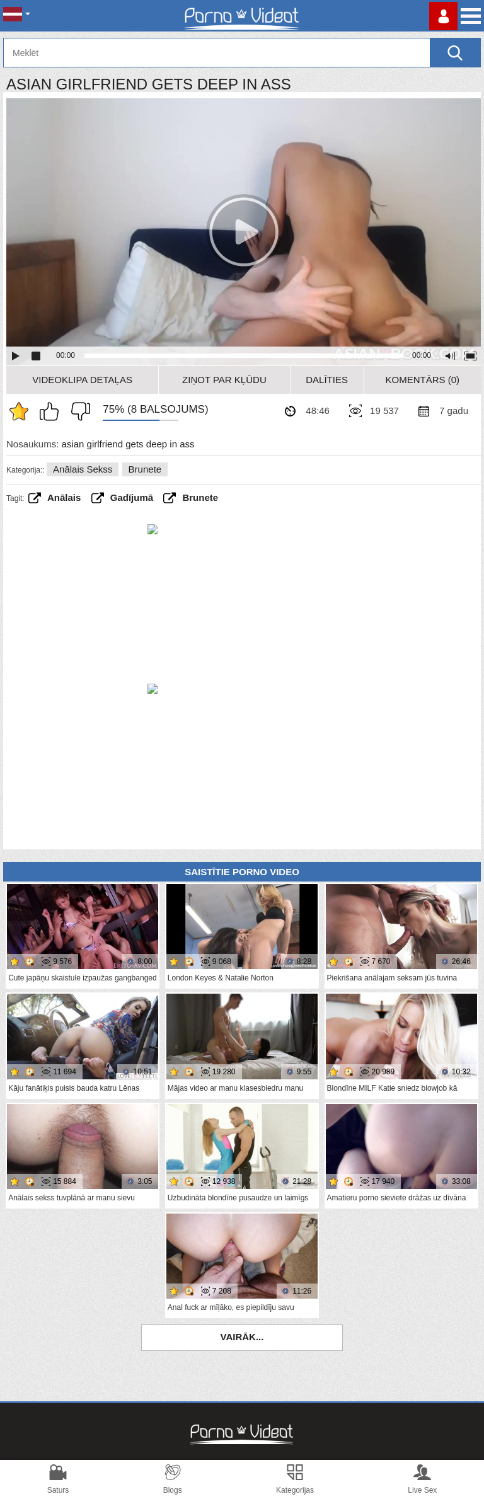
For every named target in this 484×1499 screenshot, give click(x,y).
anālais (64, 497)
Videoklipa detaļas (82, 379)
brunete (200, 497)
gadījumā (131, 497)
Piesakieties (443, 16)
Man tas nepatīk (77, 411)
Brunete (145, 469)
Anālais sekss (82, 469)
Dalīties (327, 379)
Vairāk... (242, 1336)
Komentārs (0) (423, 379)
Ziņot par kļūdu (224, 379)
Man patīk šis (52, 411)
